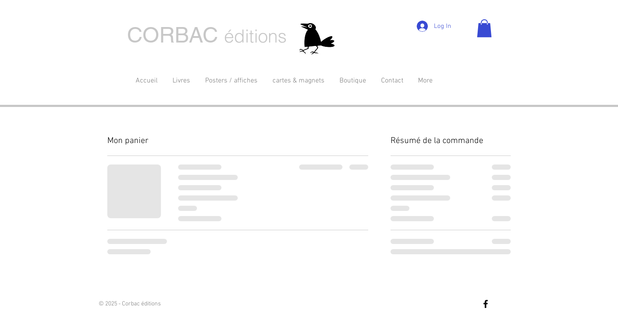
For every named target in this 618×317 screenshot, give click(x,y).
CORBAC (172, 34)
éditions (255, 36)
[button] (484, 28)
